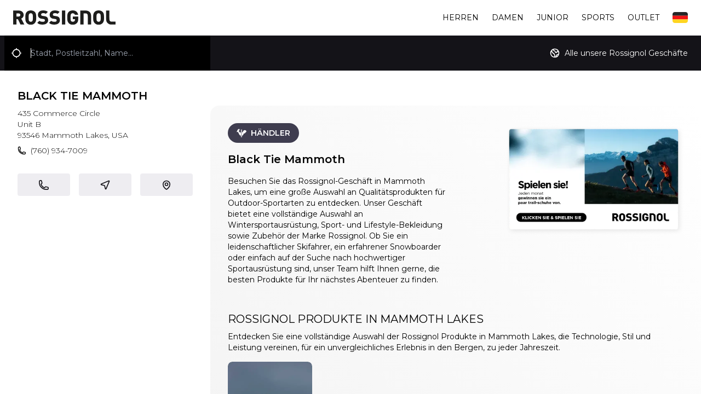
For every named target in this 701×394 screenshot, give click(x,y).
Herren (461, 17)
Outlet (643, 17)
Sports (598, 17)
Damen (508, 17)
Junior (552, 17)
